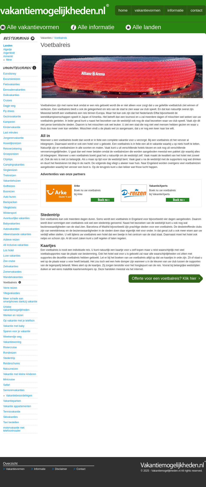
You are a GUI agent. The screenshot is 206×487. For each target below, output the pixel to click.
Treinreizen (9, 175)
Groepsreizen (11, 153)
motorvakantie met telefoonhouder (13, 429)
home (123, 10)
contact (196, 10)
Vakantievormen (13, 469)
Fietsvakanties (11, 84)
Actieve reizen (11, 239)
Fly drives (8, 111)
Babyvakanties (11, 223)
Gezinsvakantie (12, 116)
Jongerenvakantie (13, 137)
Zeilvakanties (10, 266)
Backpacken (10, 202)
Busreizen (9, 191)
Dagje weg (9, 105)
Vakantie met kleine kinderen (19, 374)
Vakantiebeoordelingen (19, 395)
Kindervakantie (11, 127)
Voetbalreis (10, 282)
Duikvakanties (11, 95)
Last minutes (10, 132)
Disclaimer (59, 469)
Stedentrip (9, 358)
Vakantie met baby (13, 325)
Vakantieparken (12, 400)
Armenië (8, 56)
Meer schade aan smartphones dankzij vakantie (20, 300)
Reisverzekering (12, 148)
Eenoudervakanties (14, 89)
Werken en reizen (13, 315)
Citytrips (7, 159)
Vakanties (46, 37)
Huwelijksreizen (12, 143)
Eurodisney (9, 73)
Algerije (7, 49)
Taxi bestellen (11, 422)
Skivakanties (10, 416)
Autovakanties (11, 228)
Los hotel (8, 250)
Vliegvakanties (11, 293)
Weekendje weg (12, 336)
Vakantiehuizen (12, 180)
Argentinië (9, 52)
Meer (9, 59)
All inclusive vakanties (15, 245)
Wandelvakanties (13, 277)
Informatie (38, 469)
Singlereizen (10, 170)
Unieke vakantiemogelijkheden (16, 308)
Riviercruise (10, 347)
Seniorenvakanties (13, 390)
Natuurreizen (10, 368)
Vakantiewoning (12, 342)
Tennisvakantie (11, 411)
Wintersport (9, 212)
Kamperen (9, 121)
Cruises (7, 100)
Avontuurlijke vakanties (16, 218)
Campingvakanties (13, 164)
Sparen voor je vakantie (16, 331)
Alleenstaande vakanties (17, 234)
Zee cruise (9, 261)
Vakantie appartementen (17, 406)
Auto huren (9, 196)
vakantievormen (148, 10)
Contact (79, 469)
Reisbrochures (11, 363)
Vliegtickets (9, 207)
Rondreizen (9, 352)
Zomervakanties (12, 271)
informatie (176, 10)
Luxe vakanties (11, 255)
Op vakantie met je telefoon (19, 320)
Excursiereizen (11, 79)
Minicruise (9, 379)
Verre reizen (10, 287)
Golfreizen (9, 186)
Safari (6, 384)
